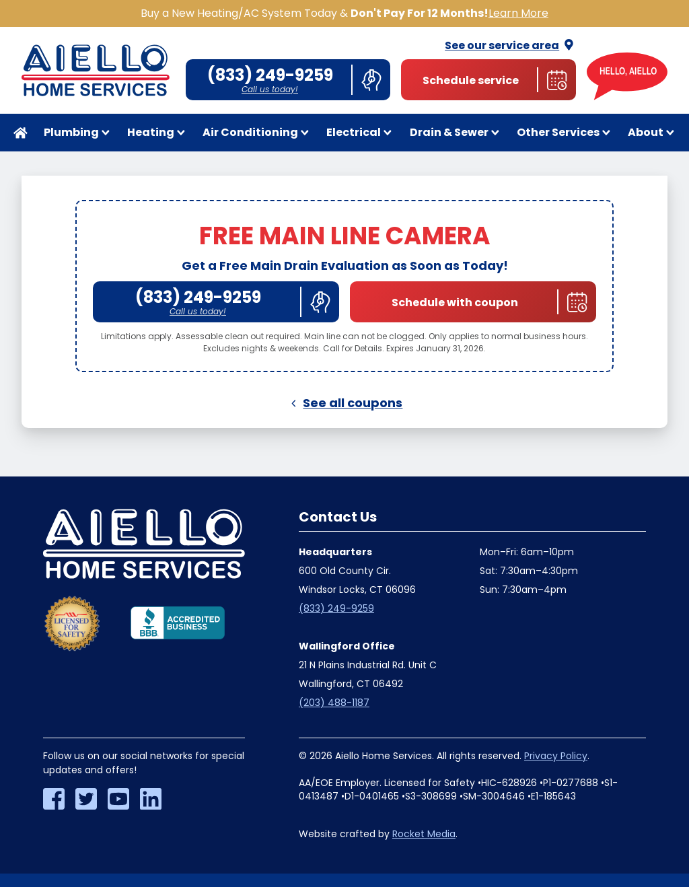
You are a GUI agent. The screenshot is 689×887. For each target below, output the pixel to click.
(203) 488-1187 (334, 702)
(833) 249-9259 (336, 608)
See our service (510, 45)
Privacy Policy (555, 755)
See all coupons (345, 402)
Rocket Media (424, 834)
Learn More (518, 13)
